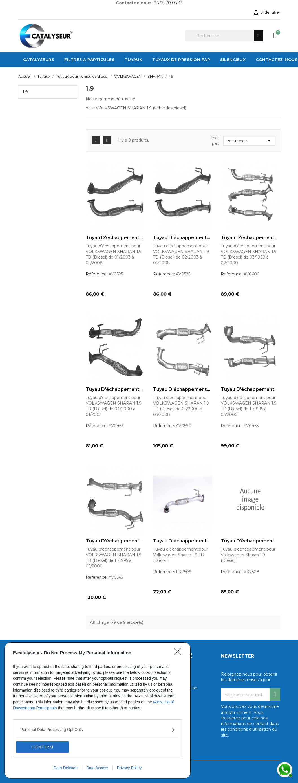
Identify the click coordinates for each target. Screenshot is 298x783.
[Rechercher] (224, 35)
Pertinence (249, 140)
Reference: (96, 274)
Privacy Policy (129, 768)
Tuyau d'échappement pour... (112, 237)
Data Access (97, 768)
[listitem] (97, 730)
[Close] (179, 653)
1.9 (25, 91)
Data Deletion (66, 768)
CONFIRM (43, 747)
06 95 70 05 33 (168, 2)
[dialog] (98, 710)
